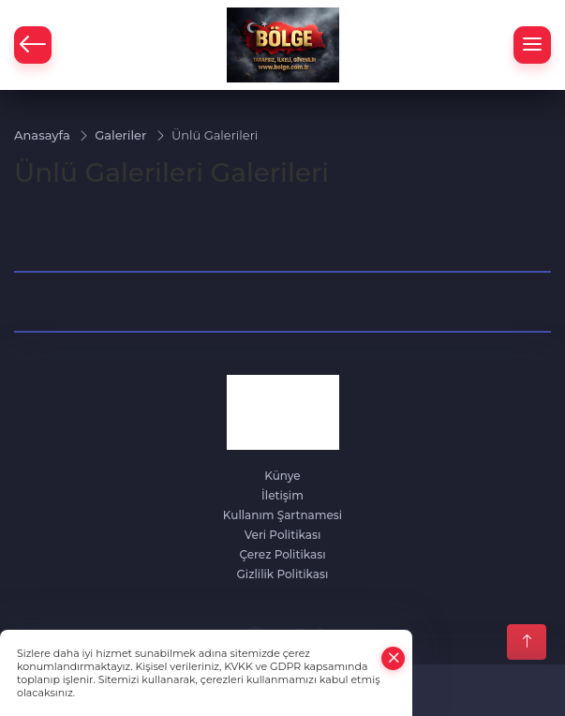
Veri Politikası (283, 535)
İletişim (282, 495)
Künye (282, 476)
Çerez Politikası (282, 554)
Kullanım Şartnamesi (282, 515)
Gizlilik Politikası (283, 574)
